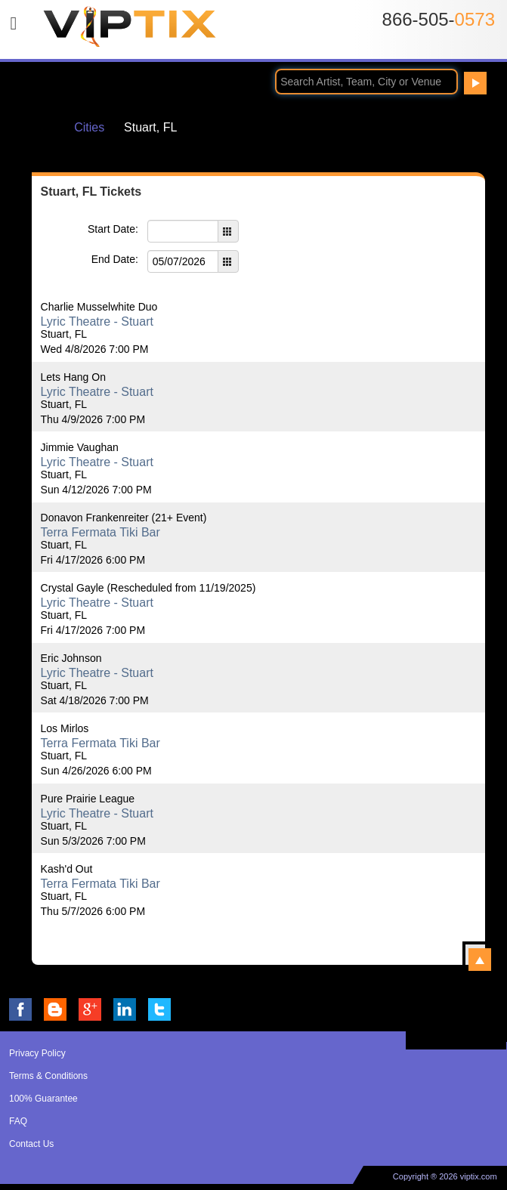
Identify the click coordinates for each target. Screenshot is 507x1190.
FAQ (18, 1121)
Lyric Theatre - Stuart (97, 321)
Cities (89, 127)
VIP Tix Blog (55, 1009)
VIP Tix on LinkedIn (124, 1009)
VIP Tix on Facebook (20, 1009)
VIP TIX (129, 32)
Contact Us (31, 1144)
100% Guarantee (43, 1098)
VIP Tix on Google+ (90, 1009)
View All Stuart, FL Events (479, 959)
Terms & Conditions (48, 1076)
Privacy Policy (37, 1053)
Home (42, 127)
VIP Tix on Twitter (159, 1009)
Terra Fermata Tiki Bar (100, 532)
